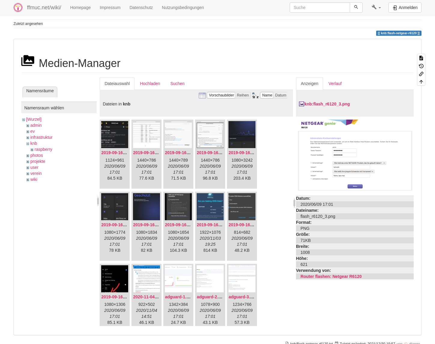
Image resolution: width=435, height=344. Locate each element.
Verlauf (335, 83)
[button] (376, 7)
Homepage (80, 7)
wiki (33, 179)
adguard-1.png (179, 296)
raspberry (43, 149)
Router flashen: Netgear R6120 (331, 276)
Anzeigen (309, 83)
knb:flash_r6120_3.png (327, 104)
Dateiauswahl (117, 83)
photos (36, 155)
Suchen (177, 83)
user (34, 167)
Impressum (110, 7)
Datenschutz (141, 7)
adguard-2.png (211, 296)
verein (36, 173)
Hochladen (150, 83)
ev (32, 131)
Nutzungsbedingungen (183, 7)
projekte (37, 161)
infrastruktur (41, 137)
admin (36, 125)
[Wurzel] (33, 119)
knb (33, 143)
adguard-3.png (243, 296)
